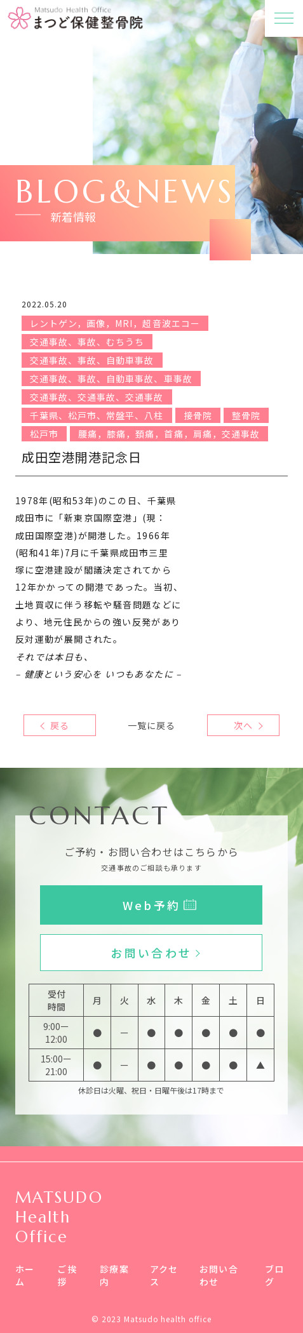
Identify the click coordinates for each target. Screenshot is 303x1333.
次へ (243, 725)
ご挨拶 (67, 1275)
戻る (59, 725)
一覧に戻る (151, 725)
